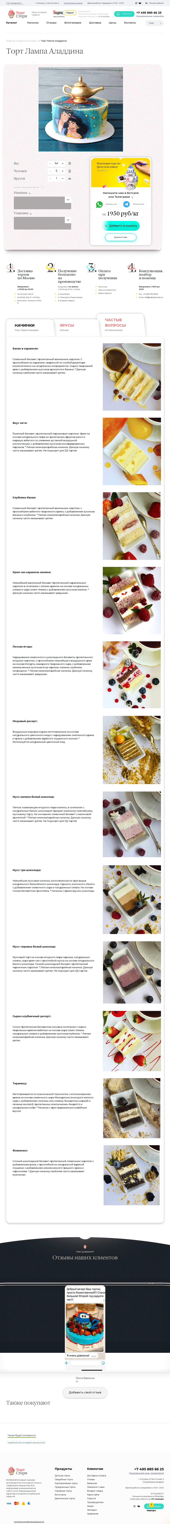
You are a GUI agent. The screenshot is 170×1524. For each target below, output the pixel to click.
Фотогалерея (72, 22)
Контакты (130, 22)
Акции (90, 1506)
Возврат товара (95, 1491)
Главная (10, 41)
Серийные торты (63, 1491)
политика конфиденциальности (29, 1522)
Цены (112, 22)
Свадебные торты (64, 1479)
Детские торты (28, 41)
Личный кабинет (154, 3)
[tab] (30, 328)
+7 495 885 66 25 (149, 12)
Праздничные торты (65, 1487)
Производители (95, 1502)
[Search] (151, 23)
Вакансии (92, 1483)
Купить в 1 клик (120, 237)
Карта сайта (93, 1494)
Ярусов (19, 178)
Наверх (151, 1507)
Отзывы (51, 22)
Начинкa (22, 193)
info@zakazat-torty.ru (153, 297)
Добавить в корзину (120, 225)
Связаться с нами (95, 1487)
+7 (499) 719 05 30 (150, 294)
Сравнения (92, 1513)
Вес (16, 163)
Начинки (33, 22)
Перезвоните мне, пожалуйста (150, 16)
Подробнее (102, 170)
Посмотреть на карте (73, 3)
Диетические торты (65, 1498)
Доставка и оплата (96, 1475)
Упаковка (22, 213)
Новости (91, 1498)
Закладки (92, 1510)
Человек (20, 171)
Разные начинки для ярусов (27, 187)
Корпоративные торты (66, 1483)
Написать (124, 14)
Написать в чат (106, 204)
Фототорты (60, 1494)
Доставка (95, 22)
